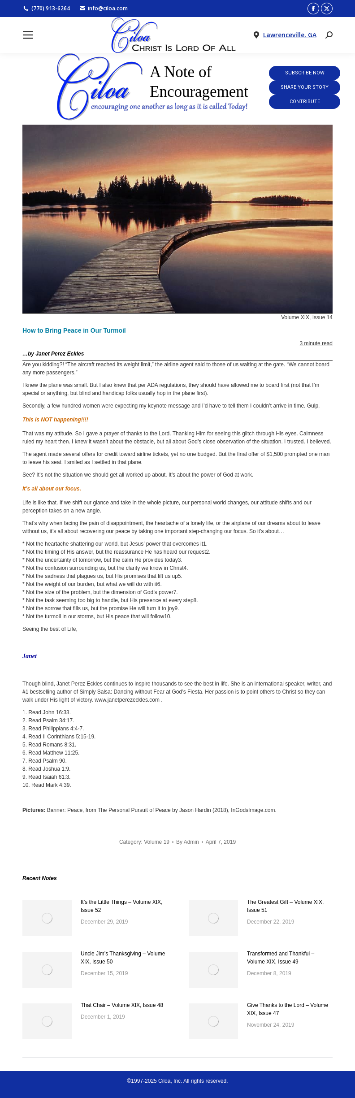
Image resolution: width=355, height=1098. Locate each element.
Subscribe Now (305, 73)
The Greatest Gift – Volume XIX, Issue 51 (285, 906)
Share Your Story (305, 87)
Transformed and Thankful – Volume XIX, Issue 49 (280, 957)
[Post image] (47, 918)
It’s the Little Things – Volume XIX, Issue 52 (121, 906)
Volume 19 (156, 842)
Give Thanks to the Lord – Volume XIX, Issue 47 (287, 1009)
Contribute (305, 101)
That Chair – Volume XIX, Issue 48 (122, 1005)
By (187, 842)
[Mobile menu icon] (27, 35)
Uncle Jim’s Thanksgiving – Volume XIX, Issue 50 (123, 957)
